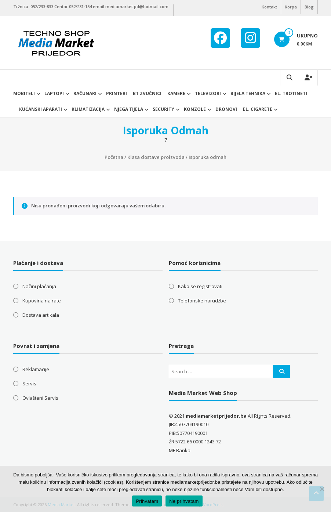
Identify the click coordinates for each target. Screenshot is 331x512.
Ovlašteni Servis (40, 398)
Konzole (195, 109)
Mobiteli (24, 93)
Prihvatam (147, 501)
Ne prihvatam (184, 501)
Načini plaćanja (39, 286)
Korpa (291, 7)
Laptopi (54, 93)
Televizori (208, 93)
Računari (85, 93)
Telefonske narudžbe (202, 300)
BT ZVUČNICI (147, 93)
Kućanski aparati (40, 109)
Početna (114, 157)
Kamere (176, 93)
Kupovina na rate (41, 300)
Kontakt (269, 7)
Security (163, 109)
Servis (29, 383)
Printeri (116, 93)
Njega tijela (128, 109)
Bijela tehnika (247, 93)
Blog (309, 7)
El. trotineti (291, 93)
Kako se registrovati (200, 286)
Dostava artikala (40, 315)
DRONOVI (226, 109)
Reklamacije (35, 369)
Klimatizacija (88, 109)
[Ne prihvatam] (321, 489)
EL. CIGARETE (257, 109)
